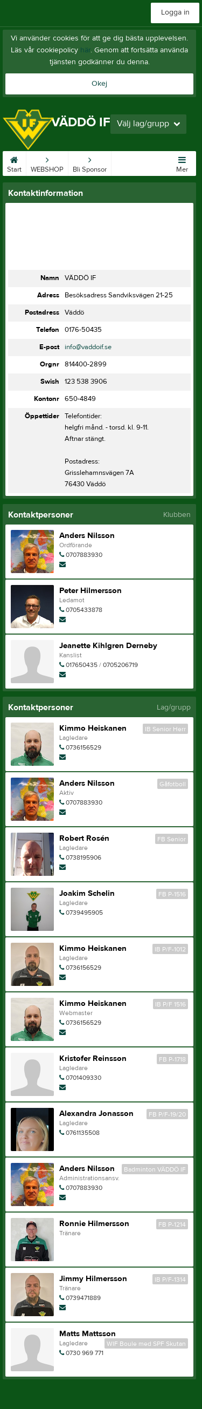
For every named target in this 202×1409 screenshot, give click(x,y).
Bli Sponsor (90, 162)
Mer (182, 162)
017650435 (81, 665)
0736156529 (83, 747)
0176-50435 (83, 329)
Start (14, 162)
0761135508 (83, 1132)
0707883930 (84, 554)
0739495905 (84, 912)
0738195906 (83, 857)
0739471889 (83, 1298)
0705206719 (120, 665)
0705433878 (84, 609)
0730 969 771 (84, 1353)
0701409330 (83, 1077)
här (85, 50)
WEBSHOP (47, 162)
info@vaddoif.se (88, 347)
